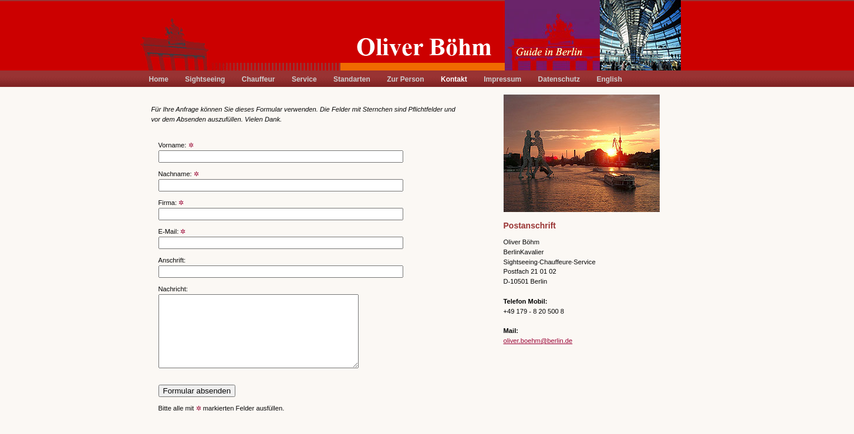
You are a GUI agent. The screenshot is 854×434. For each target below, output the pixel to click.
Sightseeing (205, 79)
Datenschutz (559, 79)
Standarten (351, 79)
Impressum (502, 79)
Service (304, 79)
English (609, 79)
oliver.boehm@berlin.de (538, 340)
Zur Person (405, 79)
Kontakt (454, 79)
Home (158, 79)
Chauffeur (258, 79)
